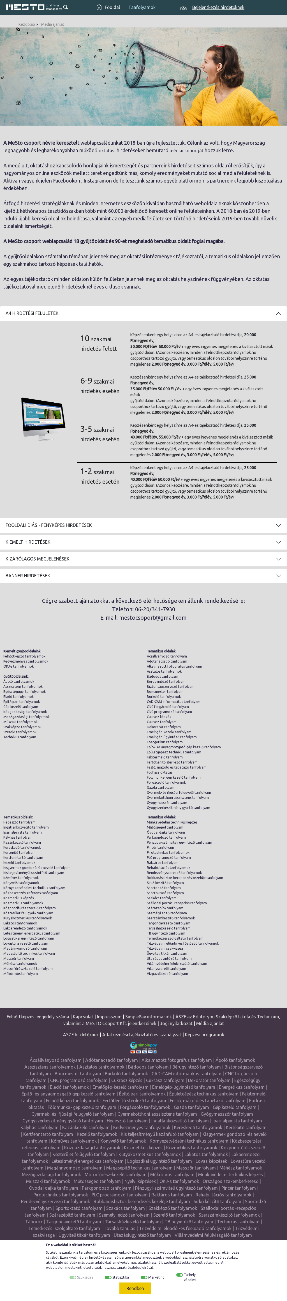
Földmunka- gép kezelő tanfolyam (174, 777)
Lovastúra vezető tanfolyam (25, 943)
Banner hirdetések (28, 575)
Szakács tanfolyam (162, 898)
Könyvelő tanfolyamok (21, 883)
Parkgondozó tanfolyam (166, 837)
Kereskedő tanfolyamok (22, 847)
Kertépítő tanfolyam (19, 852)
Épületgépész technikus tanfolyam (174, 752)
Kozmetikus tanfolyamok (23, 903)
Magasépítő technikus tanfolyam (29, 953)
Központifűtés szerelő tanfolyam (29, 908)
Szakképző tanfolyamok (22, 727)
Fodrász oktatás (159, 772)
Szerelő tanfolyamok (19, 732)
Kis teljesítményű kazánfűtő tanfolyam (33, 873)
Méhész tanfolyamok (20, 963)
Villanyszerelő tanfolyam (166, 968)
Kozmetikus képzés (18, 898)
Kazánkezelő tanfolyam (22, 842)
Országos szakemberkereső (230, 1181)
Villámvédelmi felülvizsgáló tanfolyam (177, 963)
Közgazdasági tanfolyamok (25, 712)
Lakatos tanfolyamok (20, 923)
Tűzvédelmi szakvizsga (165, 948)
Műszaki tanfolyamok (20, 722)
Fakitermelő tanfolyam (165, 757)
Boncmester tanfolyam (165, 691)
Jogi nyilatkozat (176, 1023)
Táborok (34, 1221)
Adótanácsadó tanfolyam (167, 661)
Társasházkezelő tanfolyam (169, 928)
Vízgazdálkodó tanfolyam (167, 973)
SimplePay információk (148, 1016)
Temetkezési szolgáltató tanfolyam (175, 938)
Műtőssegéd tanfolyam (165, 827)
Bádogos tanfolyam (162, 676)
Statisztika (120, 1277)
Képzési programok (204, 1034)
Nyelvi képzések (140, 1181)
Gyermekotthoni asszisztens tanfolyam (178, 797)
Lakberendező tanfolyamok (25, 928)
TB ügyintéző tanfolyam (166, 933)
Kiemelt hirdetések (28, 542)
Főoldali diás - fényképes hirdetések (49, 525)
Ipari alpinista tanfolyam (22, 832)
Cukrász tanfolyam (162, 722)
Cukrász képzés (159, 717)
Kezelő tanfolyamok (19, 862)
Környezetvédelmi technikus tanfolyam (34, 888)
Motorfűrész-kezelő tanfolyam (28, 968)
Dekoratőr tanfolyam (164, 727)
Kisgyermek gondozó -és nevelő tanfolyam (37, 867)
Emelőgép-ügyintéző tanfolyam (172, 737)
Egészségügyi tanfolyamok (24, 691)
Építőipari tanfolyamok (21, 701)
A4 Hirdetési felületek (32, 313)
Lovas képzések (211, 1161)
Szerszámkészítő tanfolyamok (171, 918)
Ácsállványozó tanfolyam (167, 656)
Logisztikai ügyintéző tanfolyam (28, 938)
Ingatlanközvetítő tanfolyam (26, 827)
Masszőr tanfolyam (18, 958)
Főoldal (108, 7)
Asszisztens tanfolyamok (23, 686)
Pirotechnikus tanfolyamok (168, 852)
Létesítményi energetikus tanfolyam (31, 933)
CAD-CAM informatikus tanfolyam (173, 701)
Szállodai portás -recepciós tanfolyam (177, 903)
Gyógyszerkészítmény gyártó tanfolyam (178, 807)
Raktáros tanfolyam (163, 862)
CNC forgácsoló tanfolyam (168, 707)
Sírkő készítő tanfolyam (165, 883)
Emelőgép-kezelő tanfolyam (169, 732)
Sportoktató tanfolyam (165, 893)
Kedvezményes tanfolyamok (25, 661)
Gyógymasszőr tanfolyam (167, 802)
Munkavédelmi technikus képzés (172, 822)
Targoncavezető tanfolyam (168, 923)
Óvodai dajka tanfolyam (166, 832)
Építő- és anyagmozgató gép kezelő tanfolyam (184, 747)
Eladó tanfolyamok (18, 696)
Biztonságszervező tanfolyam (171, 686)
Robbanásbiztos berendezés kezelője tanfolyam (185, 878)
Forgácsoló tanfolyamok (166, 782)
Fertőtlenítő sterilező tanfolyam (172, 762)
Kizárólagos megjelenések (38, 558)
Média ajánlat (52, 24)
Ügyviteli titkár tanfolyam (167, 953)
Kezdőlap (26, 24)
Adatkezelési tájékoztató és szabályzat (141, 1034)
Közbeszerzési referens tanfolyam (30, 893)
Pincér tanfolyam (160, 847)
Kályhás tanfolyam (18, 837)
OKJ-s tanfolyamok (18, 666)
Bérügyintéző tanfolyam (166, 681)
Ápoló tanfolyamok (18, 681)
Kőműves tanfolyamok (21, 878)
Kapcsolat (83, 1016)
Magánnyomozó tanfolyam (25, 948)
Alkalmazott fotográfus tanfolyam (174, 666)
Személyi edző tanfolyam (167, 913)
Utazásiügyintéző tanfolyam (169, 958)
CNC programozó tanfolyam (169, 712)
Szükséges (85, 1277)
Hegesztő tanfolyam (19, 822)
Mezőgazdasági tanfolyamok (26, 717)
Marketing (156, 1277)
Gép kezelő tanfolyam (20, 707)
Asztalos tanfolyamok (164, 671)
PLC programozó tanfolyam (169, 857)
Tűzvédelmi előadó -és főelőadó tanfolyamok (183, 943)
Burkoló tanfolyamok (164, 696)
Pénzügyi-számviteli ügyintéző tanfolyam (179, 842)
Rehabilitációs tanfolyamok (168, 867)
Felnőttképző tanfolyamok (24, 656)
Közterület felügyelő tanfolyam (28, 913)
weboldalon (55, 1267)
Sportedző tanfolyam (164, 888)
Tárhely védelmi (190, 1277)
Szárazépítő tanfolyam (165, 908)
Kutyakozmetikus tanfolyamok (27, 918)
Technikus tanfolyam (19, 737)
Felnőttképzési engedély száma (38, 1016)
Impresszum (109, 1016)
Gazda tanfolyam (160, 787)
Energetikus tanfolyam (165, 742)
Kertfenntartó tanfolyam (23, 857)
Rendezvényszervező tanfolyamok (174, 873)
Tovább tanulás (119, 1228)
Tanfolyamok (142, 7)
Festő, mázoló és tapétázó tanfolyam (177, 767)
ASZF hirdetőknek (81, 1034)
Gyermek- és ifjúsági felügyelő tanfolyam (179, 792)
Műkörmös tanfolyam (20, 973)
